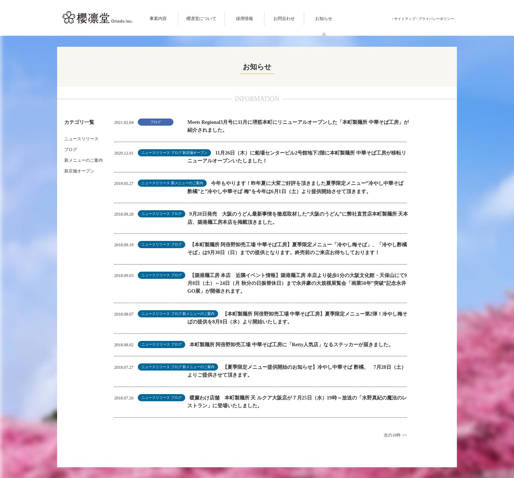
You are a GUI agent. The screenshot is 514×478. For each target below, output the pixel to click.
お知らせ (323, 18)
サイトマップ (404, 19)
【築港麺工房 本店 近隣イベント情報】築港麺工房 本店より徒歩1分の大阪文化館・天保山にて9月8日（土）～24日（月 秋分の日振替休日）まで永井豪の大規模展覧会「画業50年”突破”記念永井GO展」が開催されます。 (297, 283)
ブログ (70, 149)
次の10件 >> (395, 435)
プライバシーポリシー (436, 19)
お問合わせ (284, 18)
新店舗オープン (79, 170)
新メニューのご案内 (83, 160)
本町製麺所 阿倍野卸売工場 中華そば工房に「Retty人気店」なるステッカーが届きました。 (292, 344)
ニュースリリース (81, 138)
